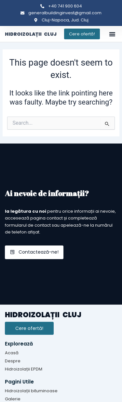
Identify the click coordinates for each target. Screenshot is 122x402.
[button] (112, 34)
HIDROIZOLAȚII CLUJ (31, 34)
